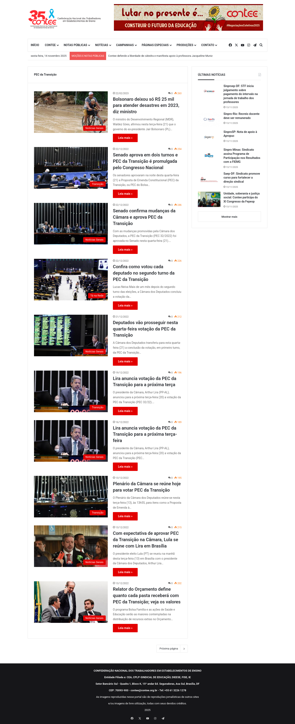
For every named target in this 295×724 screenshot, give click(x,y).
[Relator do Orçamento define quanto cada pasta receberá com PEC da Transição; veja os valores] (71, 602)
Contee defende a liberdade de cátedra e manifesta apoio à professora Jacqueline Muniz (160, 55)
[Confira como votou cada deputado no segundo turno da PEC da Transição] (71, 279)
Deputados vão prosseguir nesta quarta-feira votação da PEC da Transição (145, 329)
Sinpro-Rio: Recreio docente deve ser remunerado (241, 116)
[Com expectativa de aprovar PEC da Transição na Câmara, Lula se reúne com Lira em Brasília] (71, 546)
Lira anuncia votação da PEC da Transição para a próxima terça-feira (145, 434)
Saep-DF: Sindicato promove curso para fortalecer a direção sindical (242, 177)
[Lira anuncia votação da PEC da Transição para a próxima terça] (71, 391)
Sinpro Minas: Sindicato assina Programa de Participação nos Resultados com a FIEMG (242, 155)
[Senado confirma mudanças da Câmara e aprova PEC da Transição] (71, 223)
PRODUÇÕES (185, 45)
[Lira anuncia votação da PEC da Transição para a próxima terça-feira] (71, 441)
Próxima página (172, 648)
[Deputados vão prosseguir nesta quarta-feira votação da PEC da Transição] (71, 335)
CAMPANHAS (125, 45)
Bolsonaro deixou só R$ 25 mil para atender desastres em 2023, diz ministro (146, 105)
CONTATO (207, 45)
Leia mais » (125, 137)
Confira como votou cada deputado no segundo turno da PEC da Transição (144, 273)
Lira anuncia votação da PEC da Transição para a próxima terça (144, 381)
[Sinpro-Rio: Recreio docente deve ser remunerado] (209, 119)
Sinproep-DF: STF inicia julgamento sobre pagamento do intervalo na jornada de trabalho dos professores (241, 94)
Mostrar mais (229, 216)
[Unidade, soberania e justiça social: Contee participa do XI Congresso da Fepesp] (209, 199)
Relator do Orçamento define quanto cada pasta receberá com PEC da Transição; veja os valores (146, 595)
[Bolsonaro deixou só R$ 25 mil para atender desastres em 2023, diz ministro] (71, 112)
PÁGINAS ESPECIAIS (155, 45)
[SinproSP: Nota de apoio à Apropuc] (209, 137)
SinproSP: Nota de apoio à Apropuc (240, 134)
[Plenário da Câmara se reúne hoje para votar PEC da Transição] (71, 496)
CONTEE (50, 45)
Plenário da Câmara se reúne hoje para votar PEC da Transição (147, 487)
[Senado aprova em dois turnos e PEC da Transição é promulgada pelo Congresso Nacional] (71, 168)
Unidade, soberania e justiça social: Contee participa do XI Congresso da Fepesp (242, 197)
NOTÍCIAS (101, 45)
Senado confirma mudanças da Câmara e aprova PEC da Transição (144, 217)
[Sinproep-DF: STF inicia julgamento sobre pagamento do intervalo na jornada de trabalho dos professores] (209, 91)
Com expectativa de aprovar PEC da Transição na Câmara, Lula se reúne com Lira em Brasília (146, 540)
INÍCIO (35, 45)
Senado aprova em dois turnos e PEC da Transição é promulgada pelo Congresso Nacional (145, 161)
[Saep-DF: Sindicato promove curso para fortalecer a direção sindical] (209, 179)
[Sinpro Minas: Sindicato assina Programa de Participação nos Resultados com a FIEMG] (209, 155)
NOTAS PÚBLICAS (75, 45)
